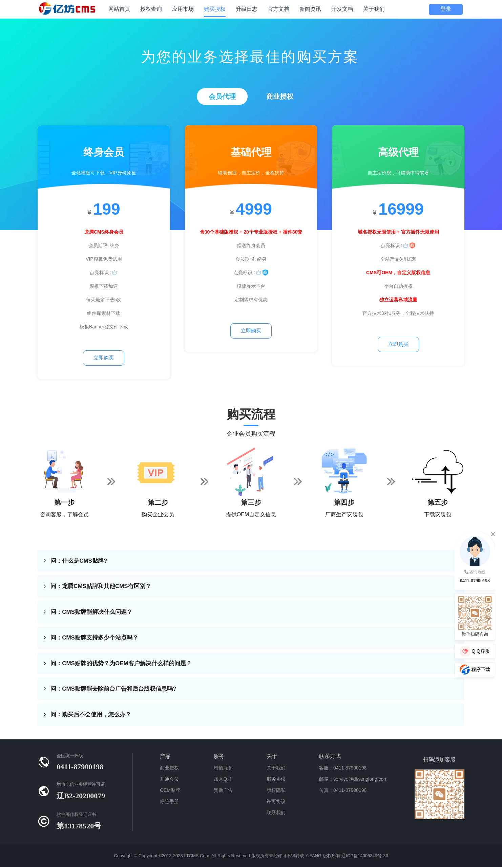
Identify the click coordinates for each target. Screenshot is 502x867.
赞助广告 (223, 790)
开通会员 (169, 779)
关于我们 (276, 768)
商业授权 (169, 768)
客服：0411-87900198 (343, 768)
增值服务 (223, 768)
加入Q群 (223, 779)
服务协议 (276, 779)
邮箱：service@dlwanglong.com (353, 779)
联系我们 (276, 812)
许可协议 (276, 801)
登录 (445, 9)
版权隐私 (276, 790)
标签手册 (169, 801)
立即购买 (103, 358)
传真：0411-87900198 (343, 790)
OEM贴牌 (170, 790)
